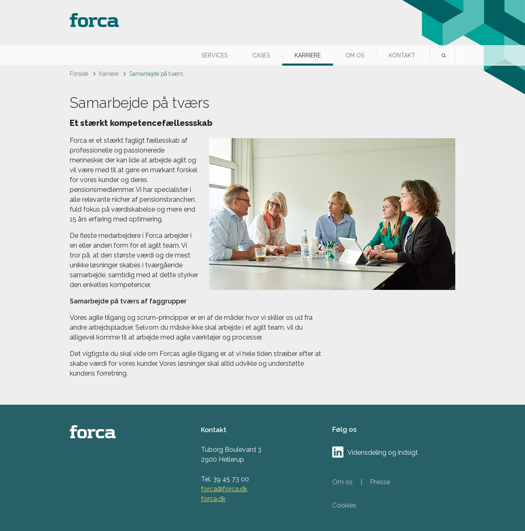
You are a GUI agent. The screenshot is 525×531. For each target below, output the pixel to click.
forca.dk (213, 499)
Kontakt (402, 55)
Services (214, 55)
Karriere (307, 55)
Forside (79, 74)
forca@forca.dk (224, 489)
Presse (380, 482)
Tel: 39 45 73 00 (225, 479)
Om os (354, 55)
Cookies (344, 505)
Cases (261, 55)
